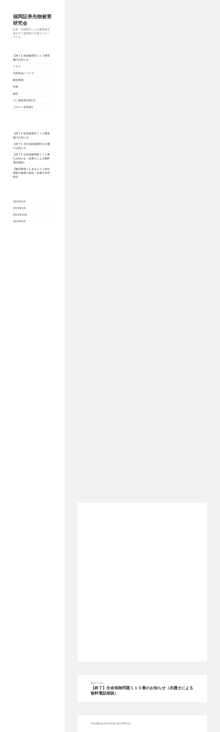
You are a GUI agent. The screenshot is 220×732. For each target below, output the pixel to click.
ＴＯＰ (17, 66)
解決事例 (18, 80)
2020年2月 (19, 208)
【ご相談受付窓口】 (25, 100)
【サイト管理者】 (23, 107)
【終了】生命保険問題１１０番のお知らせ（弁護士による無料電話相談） (31, 158)
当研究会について (23, 73)
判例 (15, 87)
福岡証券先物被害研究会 (32, 19)
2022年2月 (19, 201)
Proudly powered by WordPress (111, 723)
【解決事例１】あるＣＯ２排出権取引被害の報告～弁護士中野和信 (31, 173)
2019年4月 (19, 221)
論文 (15, 93)
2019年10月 (20, 215)
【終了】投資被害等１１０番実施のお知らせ (31, 57)
